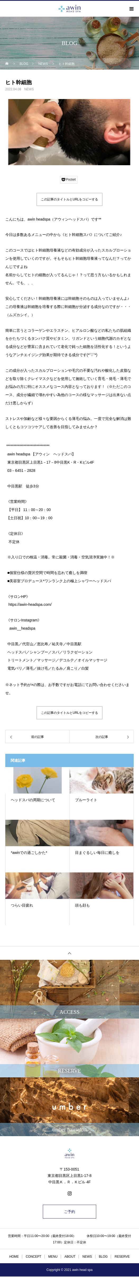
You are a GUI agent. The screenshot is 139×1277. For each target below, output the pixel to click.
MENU (52, 1256)
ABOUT (69, 1256)
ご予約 (69, 1211)
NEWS (29, 89)
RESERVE (122, 1256)
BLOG (103, 1256)
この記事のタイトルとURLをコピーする (69, 199)
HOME (14, 1256)
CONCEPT (33, 1256)
